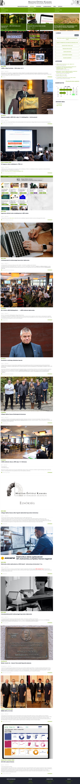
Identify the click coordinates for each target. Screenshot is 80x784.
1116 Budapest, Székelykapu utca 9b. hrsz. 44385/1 (66, 77)
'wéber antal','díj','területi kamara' (6, 721)
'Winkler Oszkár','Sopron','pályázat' (6, 672)
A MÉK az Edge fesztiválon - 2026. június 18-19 (65, 64)
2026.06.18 (6, 29)
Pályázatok (4, 661)
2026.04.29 (7, 167)
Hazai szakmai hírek (59, 24)
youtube (59, 105)
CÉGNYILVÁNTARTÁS (67, 51)
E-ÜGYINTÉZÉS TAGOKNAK (67, 54)
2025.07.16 (6, 617)
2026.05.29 (6, 216)
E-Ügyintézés (69, 782)
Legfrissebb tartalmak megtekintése (72, 81)
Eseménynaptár (57, 8)
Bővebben (50, 76)
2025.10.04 (6, 567)
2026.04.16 (6, 417)
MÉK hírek (2, 8)
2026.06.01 (9, 666)
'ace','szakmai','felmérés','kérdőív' (6, 773)
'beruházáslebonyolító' (5, 622)
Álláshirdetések (30, 11)
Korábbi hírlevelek (30, 782)
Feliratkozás (30, 780)
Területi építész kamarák (69, 780)
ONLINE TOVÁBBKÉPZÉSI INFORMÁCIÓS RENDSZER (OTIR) (67, 42)
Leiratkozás (30, 781)
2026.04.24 (6, 363)
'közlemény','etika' (4, 523)
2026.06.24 (6, 71)
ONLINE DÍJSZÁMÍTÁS (67, 57)
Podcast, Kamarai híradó (7, 24)
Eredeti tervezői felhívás (66, 78)
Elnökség (3, 308)
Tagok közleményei (31, 8)
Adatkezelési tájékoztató (11, 780)
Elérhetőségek (57, 11)
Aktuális (32, 6)
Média (54, 6)
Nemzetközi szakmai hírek (7, 760)
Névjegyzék (69, 781)
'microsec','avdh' (4, 573)
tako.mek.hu (12, 218)
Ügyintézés (38, 6)
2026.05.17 (6, 313)
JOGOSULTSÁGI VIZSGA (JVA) (67, 45)
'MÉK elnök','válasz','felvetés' (6, 472)
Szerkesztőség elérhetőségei (49, 780)
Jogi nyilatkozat (11, 781)
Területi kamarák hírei (7, 709)
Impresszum (49, 782)
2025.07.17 (6, 263)
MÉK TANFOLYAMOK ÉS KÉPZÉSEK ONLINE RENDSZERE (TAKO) (67, 39)
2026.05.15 (6, 120)
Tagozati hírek (3, 11)
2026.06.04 (60, 29)
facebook (59, 103)
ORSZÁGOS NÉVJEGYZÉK (67, 48)
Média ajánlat (50, 781)
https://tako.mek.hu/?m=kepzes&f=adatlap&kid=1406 (14, 171)
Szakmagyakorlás (47, 6)
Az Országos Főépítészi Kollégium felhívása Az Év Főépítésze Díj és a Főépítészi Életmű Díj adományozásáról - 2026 (66, 67)
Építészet (60, 6)
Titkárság (11, 782)
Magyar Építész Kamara (23, 6)
